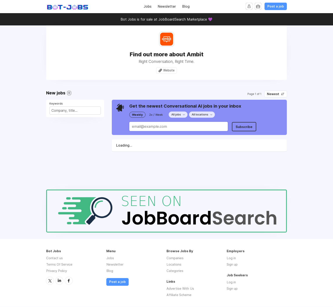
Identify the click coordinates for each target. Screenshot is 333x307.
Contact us (54, 258)
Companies (175, 258)
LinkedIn (59, 280)
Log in (231, 258)
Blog (186, 6)
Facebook (68, 280)
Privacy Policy (56, 271)
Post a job (275, 6)
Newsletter (167, 6)
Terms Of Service (59, 265)
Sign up (232, 265)
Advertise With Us (180, 289)
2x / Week (156, 114)
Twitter (50, 280)
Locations (173, 265)
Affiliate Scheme (178, 295)
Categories (174, 271)
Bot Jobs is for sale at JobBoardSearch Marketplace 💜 (166, 19)
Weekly (137, 114)
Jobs (147, 6)
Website (169, 70)
